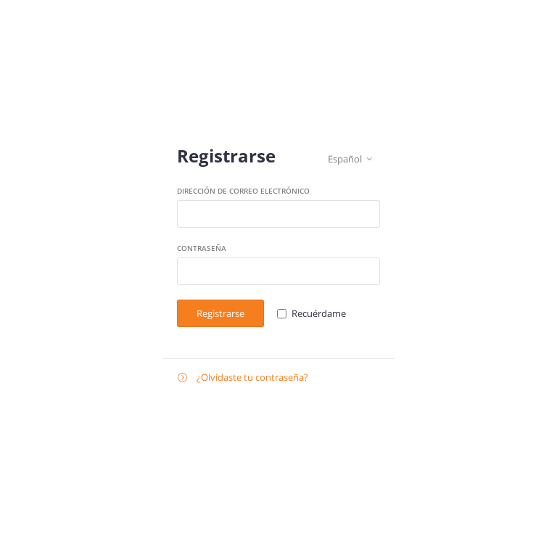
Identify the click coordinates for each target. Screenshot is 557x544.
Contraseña (201, 248)
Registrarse (220, 313)
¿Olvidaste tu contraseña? (243, 377)
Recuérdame (319, 313)
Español (350, 159)
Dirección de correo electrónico (243, 191)
